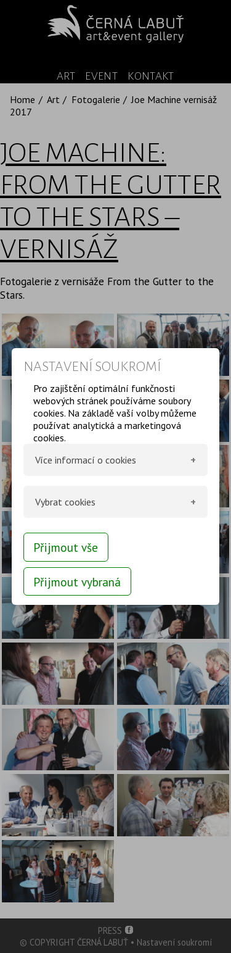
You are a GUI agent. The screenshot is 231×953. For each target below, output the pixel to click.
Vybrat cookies (65, 502)
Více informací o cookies (85, 460)
